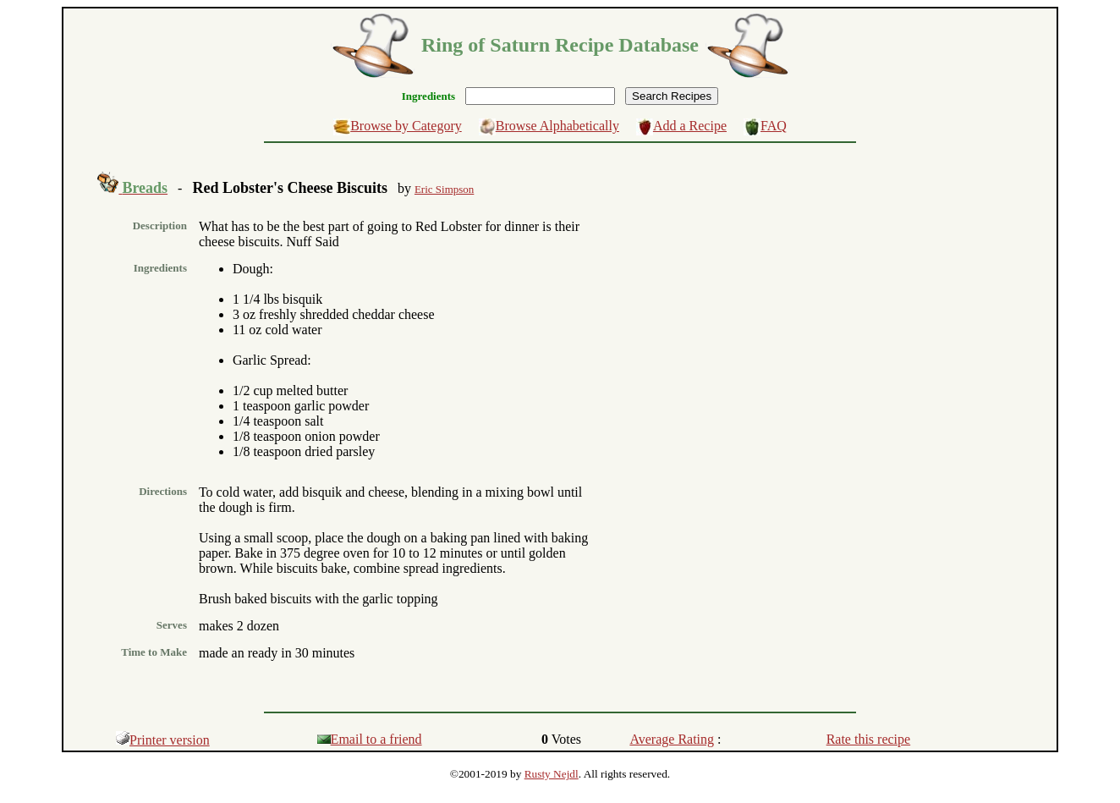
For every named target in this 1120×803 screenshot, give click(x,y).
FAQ (773, 125)
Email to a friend (369, 739)
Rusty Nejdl (551, 773)
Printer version (163, 740)
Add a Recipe (690, 125)
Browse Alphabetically (557, 125)
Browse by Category (406, 125)
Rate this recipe (868, 739)
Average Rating (671, 739)
